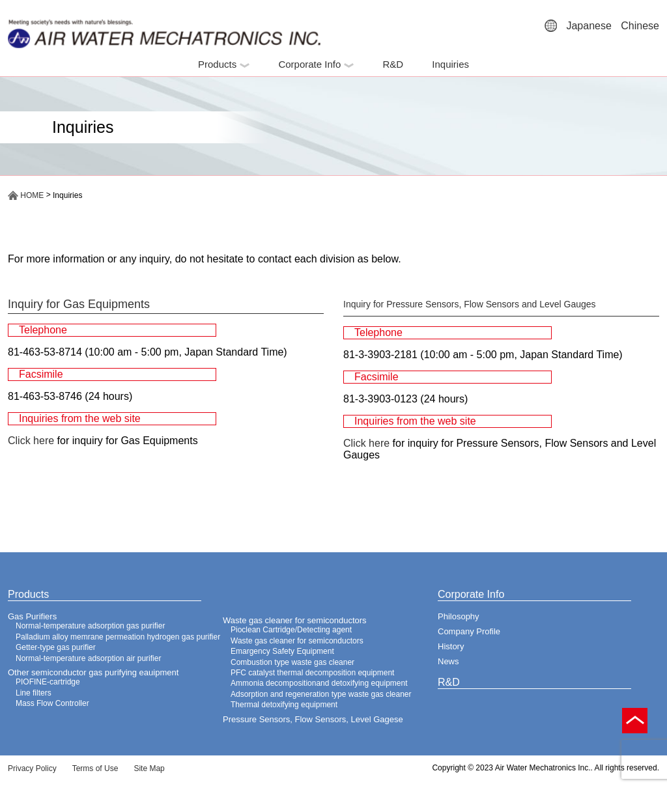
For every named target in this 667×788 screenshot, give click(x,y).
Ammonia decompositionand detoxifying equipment (319, 683)
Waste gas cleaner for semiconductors (295, 620)
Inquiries (450, 64)
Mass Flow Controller (52, 703)
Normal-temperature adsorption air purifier (88, 658)
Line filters (33, 692)
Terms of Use (95, 768)
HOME (26, 195)
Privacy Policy (32, 768)
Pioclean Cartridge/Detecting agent (291, 629)
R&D (392, 64)
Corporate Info (316, 64)
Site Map (149, 768)
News (448, 661)
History (451, 646)
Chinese (640, 25)
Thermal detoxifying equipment (284, 704)
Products (223, 64)
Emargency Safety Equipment (282, 651)
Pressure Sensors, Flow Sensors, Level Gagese (313, 719)
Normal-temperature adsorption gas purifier (90, 625)
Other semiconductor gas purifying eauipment (93, 672)
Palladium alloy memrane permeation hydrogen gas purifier (118, 636)
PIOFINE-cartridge (48, 681)
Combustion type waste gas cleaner (292, 662)
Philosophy (458, 616)
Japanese (588, 25)
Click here (31, 440)
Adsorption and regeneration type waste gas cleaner (321, 694)
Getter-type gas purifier (56, 647)
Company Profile (469, 631)
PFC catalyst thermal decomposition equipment (312, 672)
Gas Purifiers (32, 616)
